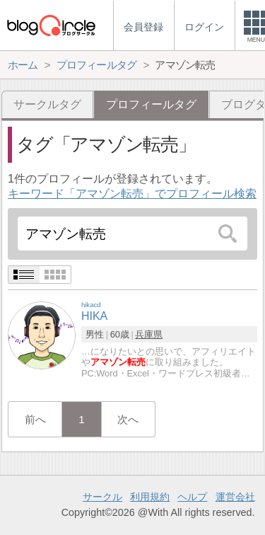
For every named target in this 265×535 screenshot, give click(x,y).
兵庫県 (149, 334)
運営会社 (235, 496)
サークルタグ (47, 104)
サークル (102, 496)
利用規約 (150, 496)
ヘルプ (192, 496)
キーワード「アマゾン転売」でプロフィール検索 (132, 194)
